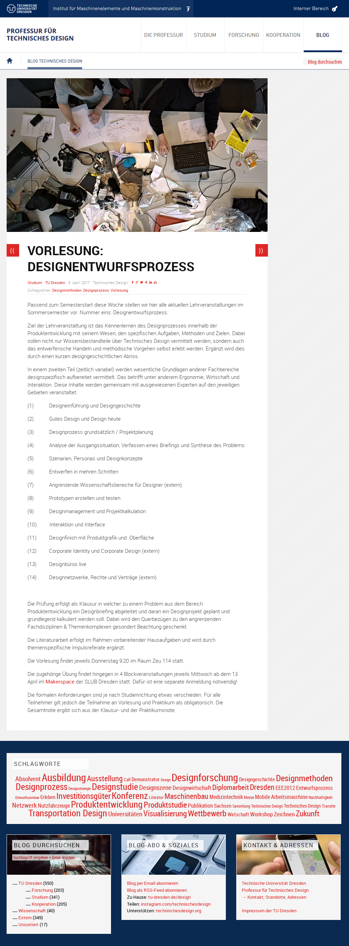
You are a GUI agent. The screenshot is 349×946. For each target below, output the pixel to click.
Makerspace (61, 681)
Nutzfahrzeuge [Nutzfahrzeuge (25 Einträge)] (54, 805)
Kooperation (44, 904)
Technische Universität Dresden (274, 883)
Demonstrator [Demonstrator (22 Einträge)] (146, 779)
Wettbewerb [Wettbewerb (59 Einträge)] (207, 813)
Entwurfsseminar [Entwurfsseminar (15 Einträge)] (27, 797)
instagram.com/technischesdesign (176, 904)
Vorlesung (119, 290)
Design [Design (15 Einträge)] (165, 779)
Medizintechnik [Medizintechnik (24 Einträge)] (226, 797)
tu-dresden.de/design (169, 897)
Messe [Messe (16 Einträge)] (249, 797)
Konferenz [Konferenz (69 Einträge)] (130, 795)
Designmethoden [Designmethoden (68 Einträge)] (304, 778)
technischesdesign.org (178, 910)
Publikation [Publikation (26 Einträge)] (200, 805)
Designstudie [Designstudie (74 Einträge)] (115, 786)
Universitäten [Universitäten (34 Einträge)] (125, 813)
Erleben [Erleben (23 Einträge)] (47, 796)
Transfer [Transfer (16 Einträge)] (329, 806)
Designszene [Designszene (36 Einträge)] (155, 787)
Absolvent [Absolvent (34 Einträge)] (28, 778)
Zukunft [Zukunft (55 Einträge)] (307, 813)
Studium (34, 282)
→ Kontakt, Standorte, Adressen (274, 897)
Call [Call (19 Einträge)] (127, 779)
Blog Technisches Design (49, 55)
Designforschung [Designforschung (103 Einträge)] (205, 777)
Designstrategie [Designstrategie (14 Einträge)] (80, 788)
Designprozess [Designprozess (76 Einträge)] (42, 786)
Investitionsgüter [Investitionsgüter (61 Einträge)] (83, 795)
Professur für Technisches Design (275, 890)
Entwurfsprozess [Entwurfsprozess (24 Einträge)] (314, 788)
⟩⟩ (261, 250)
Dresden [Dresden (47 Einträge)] (262, 787)
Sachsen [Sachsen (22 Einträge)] (222, 805)
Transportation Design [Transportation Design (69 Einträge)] (68, 813)
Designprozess (96, 290)
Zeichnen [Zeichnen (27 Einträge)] (284, 814)
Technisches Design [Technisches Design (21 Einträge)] (302, 805)
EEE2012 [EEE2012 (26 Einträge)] (285, 788)
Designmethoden (66, 290)
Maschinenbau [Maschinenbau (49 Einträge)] (186, 796)
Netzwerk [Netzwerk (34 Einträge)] (24, 805)
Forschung (42, 890)
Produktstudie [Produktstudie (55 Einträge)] (165, 804)
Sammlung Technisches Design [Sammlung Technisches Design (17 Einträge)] (257, 806)
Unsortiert (28, 924)
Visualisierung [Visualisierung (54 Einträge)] (165, 813)
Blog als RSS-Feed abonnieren (157, 890)
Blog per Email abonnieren (152, 883)
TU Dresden (55, 282)
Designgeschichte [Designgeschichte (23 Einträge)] (257, 779)
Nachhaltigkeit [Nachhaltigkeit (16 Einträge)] (321, 797)
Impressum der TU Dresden (269, 910)
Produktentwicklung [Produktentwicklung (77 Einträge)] (107, 804)
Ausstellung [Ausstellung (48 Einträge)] (105, 778)
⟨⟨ (12, 250)
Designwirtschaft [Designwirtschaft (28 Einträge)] (192, 788)
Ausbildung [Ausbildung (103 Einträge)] (64, 777)
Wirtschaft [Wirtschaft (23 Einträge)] (238, 814)
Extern (25, 917)
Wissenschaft (32, 910)
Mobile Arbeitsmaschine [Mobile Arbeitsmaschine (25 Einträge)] (281, 797)
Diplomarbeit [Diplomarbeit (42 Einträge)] (230, 787)
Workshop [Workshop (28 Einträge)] (261, 814)
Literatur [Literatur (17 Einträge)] (156, 797)
